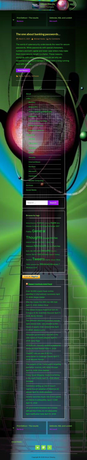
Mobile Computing (36, 180)
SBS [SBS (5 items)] (31, 251)
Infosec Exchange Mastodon (40, 111)
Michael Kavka (39, 39)
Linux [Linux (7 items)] (48, 242)
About (28, 94)
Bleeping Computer (36, 130)
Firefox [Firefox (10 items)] (29, 232)
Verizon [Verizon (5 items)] (53, 260)
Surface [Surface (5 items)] (57, 254)
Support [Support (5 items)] (51, 254)
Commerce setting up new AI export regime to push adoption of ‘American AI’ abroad (42, 389)
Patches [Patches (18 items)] (56, 246)
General (32, 139)
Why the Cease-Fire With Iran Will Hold (41, 302)
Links (28, 98)
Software (35, 76)
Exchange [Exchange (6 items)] (43, 226)
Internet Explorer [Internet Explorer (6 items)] (31, 242)
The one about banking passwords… (38, 34)
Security (27, 76)
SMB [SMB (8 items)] (39, 254)
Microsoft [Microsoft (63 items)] (40, 245)
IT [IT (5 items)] (45, 242)
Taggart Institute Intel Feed (40, 284)
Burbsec (32, 102)
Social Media (31, 190)
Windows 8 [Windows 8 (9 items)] (30, 268)
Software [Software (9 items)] (44, 254)
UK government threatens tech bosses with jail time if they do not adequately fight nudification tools (41, 411)
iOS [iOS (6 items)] (39, 242)
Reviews (21, 21)
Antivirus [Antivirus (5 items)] (47, 223)
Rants (21, 76)
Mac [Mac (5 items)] (52, 242)
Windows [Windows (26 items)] (45, 264)
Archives (29, 185)
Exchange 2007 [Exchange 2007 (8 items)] (54, 226)
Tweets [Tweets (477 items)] (38, 259)
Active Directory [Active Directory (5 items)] (31, 223)
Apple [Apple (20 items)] (53, 223)
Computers (33, 143)
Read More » (24, 70)
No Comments (54, 39)
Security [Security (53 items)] (46, 250)
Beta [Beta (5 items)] (58, 223)
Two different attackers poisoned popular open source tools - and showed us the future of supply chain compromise (43, 323)
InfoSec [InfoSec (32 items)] (54, 237)
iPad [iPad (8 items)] (42, 242)
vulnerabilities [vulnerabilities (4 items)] (34, 264)
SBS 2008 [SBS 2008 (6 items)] (36, 251)
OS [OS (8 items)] (48, 246)
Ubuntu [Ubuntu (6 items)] (47, 260)
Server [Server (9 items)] (34, 254)
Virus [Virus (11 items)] (58, 260)
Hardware (33, 176)
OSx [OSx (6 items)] (50, 246)
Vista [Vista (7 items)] (28, 264)
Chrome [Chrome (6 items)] (29, 226)
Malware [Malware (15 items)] (30, 246)
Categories (30, 135)
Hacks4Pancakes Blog (38, 121)
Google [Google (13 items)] (46, 238)
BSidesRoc (33, 116)
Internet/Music (34, 162)
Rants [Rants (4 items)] (28, 251)
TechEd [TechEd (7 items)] (29, 260)
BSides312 (33, 107)
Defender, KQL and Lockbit (61, 18)
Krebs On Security (36, 125)
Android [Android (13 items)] (40, 223)
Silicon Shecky (47, 3)
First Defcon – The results (29, 18)
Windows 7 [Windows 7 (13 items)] (55, 264)
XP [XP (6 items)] (36, 268)
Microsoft (54, 21)
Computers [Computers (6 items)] (36, 226)
